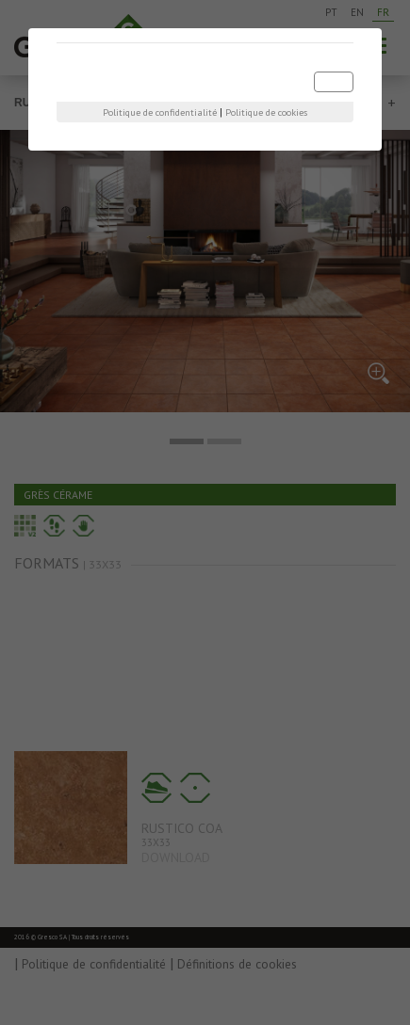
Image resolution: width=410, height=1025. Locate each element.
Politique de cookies (266, 112)
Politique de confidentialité (160, 112)
